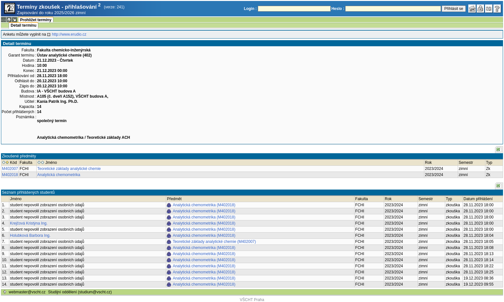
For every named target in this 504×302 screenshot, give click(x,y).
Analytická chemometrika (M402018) (204, 205)
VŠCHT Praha (252, 300)
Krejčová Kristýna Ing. (29, 223)
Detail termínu (23, 25)
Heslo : (337, 8)
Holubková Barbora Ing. (30, 235)
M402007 (10, 168)
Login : (250, 8)
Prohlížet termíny (35, 20)
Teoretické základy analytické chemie (69, 168)
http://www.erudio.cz (69, 34)
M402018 (10, 175)
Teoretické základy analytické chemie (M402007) (214, 241)
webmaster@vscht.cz (27, 292)
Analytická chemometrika (58, 175)
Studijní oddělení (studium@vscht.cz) (80, 292)
